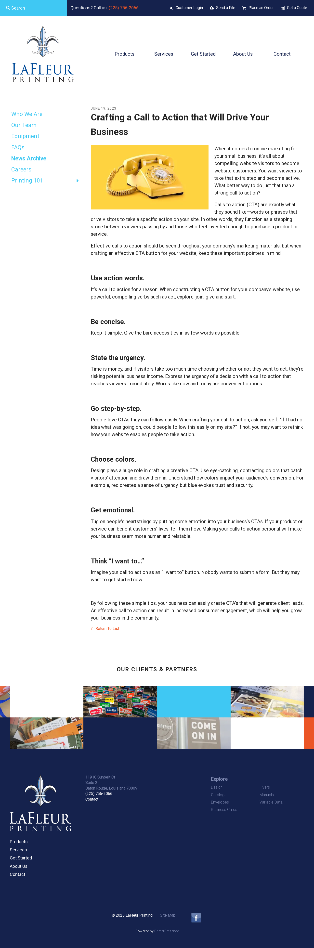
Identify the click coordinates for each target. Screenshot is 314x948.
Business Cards (224, 809)
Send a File (225, 7)
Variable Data (271, 802)
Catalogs (218, 794)
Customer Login (189, 7)
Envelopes (220, 802)
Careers (21, 169)
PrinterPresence (166, 931)
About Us (243, 54)
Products (124, 54)
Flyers (265, 787)
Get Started (203, 54)
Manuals (267, 794)
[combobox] (33, 7)
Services (163, 54)
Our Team (24, 125)
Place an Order (261, 7)
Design (216, 787)
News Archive (28, 158)
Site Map (167, 915)
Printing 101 (47, 180)
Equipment (25, 136)
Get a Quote (297, 7)
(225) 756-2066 (124, 7)
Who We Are (26, 114)
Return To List (106, 628)
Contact (282, 54)
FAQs (18, 147)
